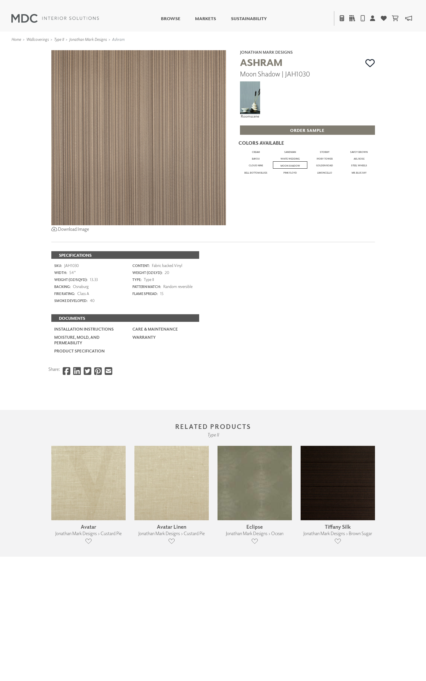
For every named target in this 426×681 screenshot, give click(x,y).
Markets (205, 18)
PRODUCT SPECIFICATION (79, 419)
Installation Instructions (84, 397)
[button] (370, 63)
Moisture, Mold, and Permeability (76, 408)
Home (16, 39)
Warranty (144, 405)
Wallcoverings (37, 39)
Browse (170, 18)
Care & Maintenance (155, 397)
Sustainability (249, 18)
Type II (59, 39)
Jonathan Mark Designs (88, 39)
